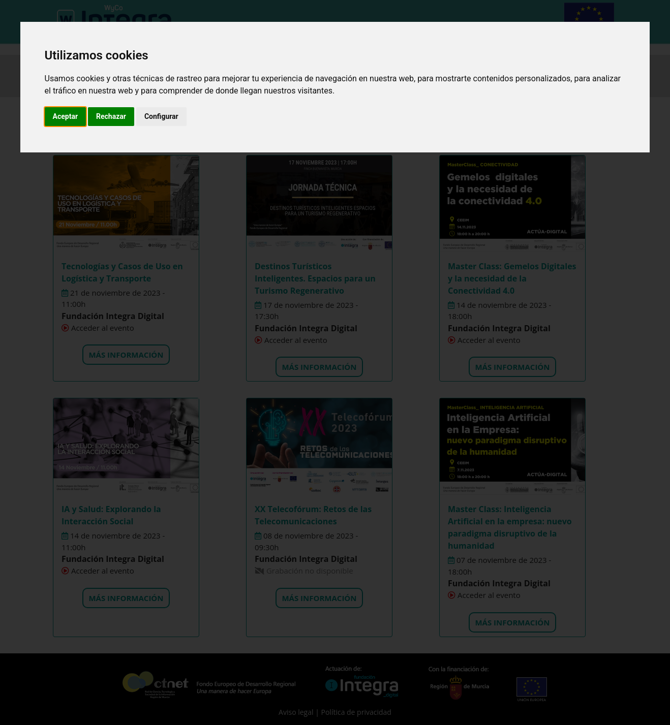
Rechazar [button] (111, 116)
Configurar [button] (161, 116)
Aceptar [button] (65, 116)
